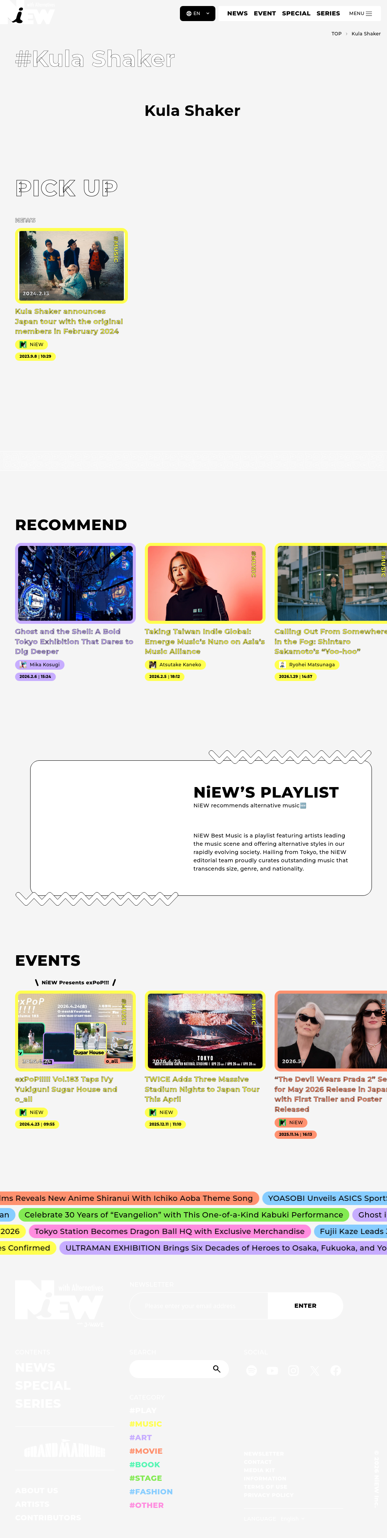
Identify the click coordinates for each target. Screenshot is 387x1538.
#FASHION (151, 1491)
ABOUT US (36, 1490)
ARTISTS (32, 1504)
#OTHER (146, 1505)
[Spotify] (251, 1372)
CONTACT (258, 1462)
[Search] (179, 1369)
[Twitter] (314, 1372)
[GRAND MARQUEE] (64, 1448)
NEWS (237, 13)
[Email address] (198, 1305)
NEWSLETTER (151, 1284)
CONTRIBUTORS (48, 1517)
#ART (140, 1437)
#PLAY (143, 1410)
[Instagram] (293, 1372)
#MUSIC (145, 1424)
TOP (337, 33)
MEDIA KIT (259, 1470)
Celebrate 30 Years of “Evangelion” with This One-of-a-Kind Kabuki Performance (193, 1214)
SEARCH (142, 1352)
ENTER (305, 1305)
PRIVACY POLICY (269, 1495)
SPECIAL (296, 13)
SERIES (328, 13)
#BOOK (144, 1464)
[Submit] (217, 1369)
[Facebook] (335, 1372)
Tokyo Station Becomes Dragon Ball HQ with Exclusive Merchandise (177, 1231)
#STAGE (145, 1478)
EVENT (265, 13)
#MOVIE (146, 1451)
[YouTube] (272, 1372)
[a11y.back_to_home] (30, 16)
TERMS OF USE (265, 1486)
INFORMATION (265, 1478)
